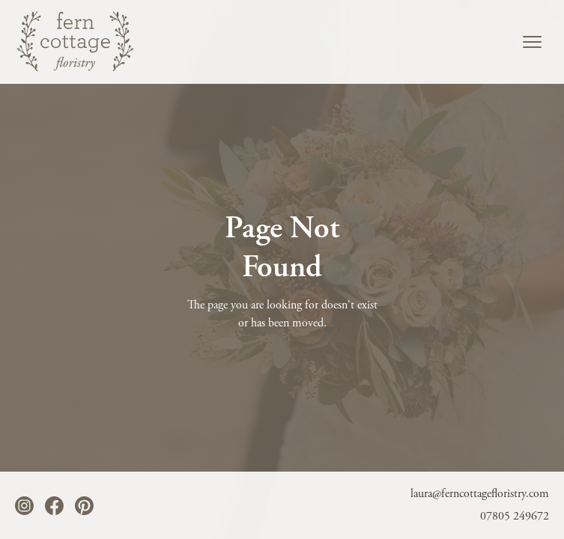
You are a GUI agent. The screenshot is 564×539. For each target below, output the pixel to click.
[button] (532, 42)
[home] (77, 41)
